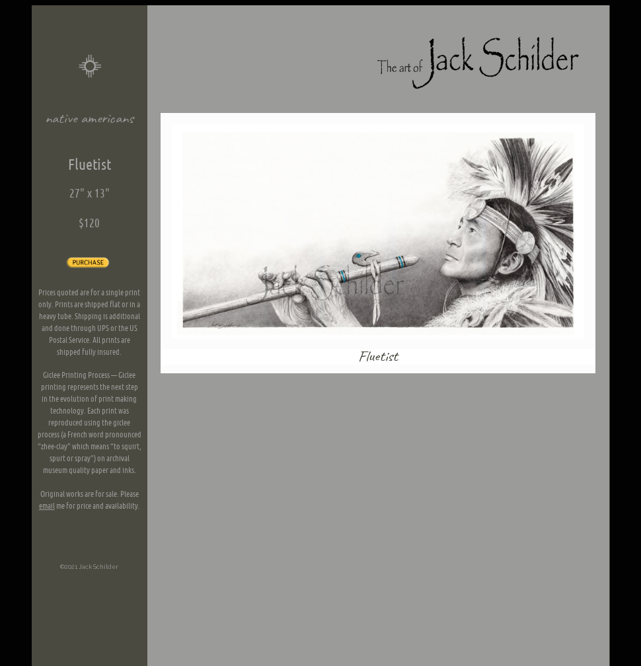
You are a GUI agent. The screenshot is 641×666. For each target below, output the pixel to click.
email (47, 506)
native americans (89, 118)
